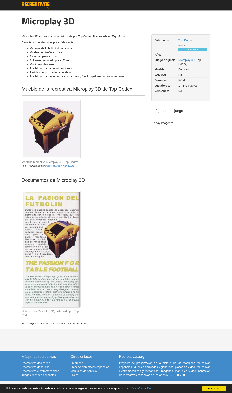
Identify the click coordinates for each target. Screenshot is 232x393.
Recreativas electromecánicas (40, 371)
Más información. (141, 388)
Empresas (76, 363)
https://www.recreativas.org (59, 165)
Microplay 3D (186, 60)
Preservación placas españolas (89, 367)
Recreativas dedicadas (36, 363)
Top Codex (185, 40)
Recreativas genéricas (36, 367)
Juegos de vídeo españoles (39, 375)
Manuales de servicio (83, 371)
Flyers (74, 375)
